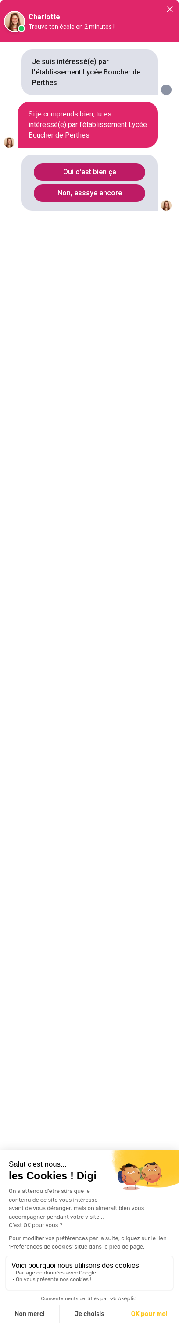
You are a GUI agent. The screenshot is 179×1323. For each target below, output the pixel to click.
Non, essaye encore (89, 193)
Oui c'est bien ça (89, 172)
